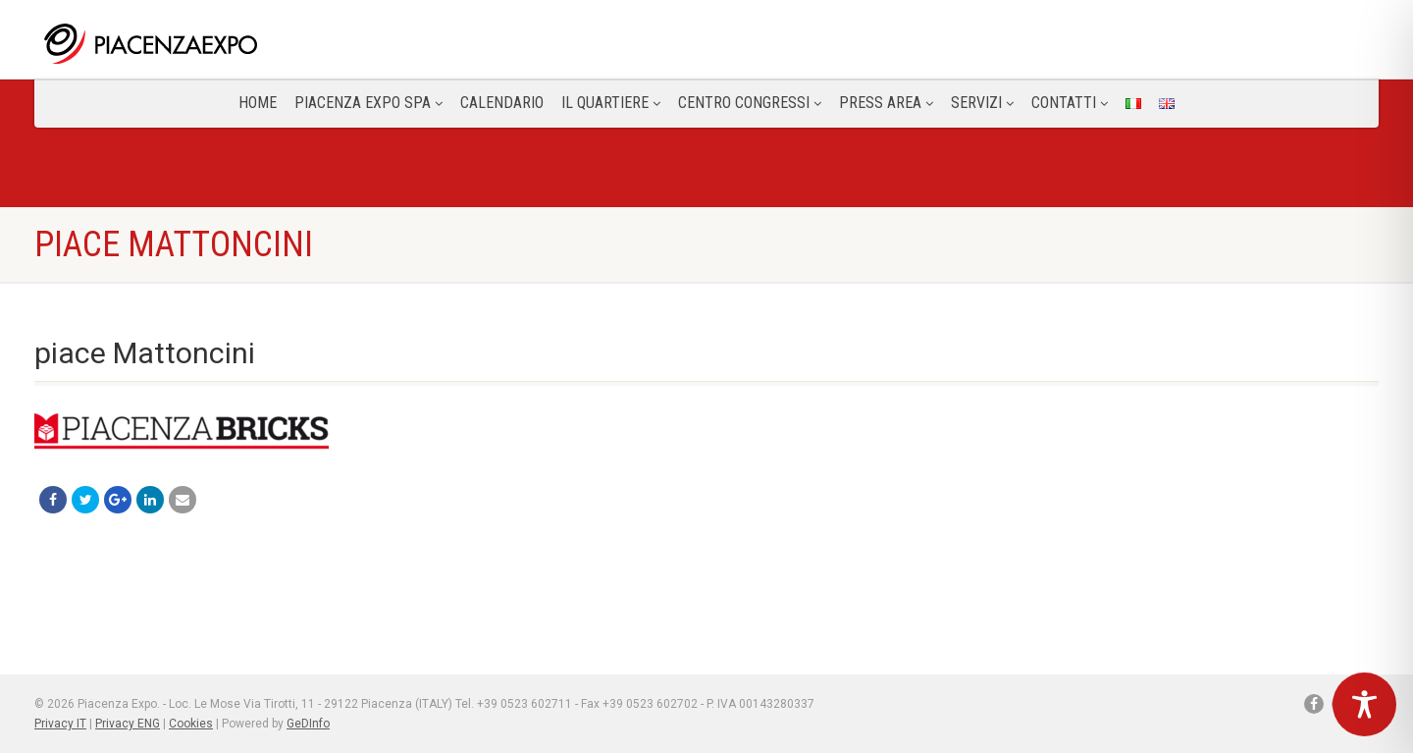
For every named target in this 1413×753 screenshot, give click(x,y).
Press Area (886, 102)
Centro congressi (749, 102)
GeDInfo (308, 723)
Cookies (191, 723)
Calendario (502, 102)
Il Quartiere (610, 102)
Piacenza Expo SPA (368, 102)
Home (257, 102)
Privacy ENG (127, 723)
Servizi (982, 102)
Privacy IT (60, 723)
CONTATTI (1069, 102)
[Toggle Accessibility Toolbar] (1364, 704)
